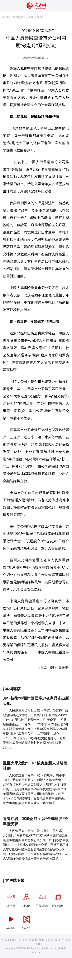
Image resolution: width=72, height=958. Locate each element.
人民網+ (26, 898)
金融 (30, 17)
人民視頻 (10, 920)
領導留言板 (58, 898)
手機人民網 (42, 898)
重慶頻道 (18, 17)
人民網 (5, 17)
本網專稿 (13, 689)
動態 (40, 17)
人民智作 (26, 920)
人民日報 (10, 898)
